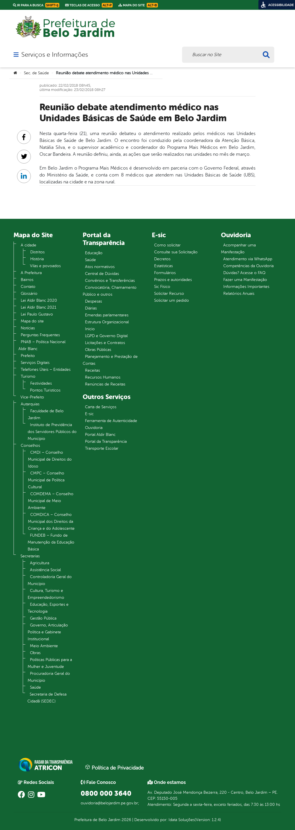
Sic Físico (162, 286)
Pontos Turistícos (45, 390)
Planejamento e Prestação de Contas (110, 360)
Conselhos (30, 445)
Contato (28, 286)
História (37, 259)
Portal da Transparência (106, 441)
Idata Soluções (182, 820)
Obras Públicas (98, 349)
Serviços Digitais (35, 362)
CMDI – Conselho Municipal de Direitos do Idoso (50, 459)
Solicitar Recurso (169, 293)
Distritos (37, 252)
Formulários (165, 273)
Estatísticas (163, 266)
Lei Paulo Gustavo (37, 314)
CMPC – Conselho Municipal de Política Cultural (46, 480)
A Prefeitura (31, 273)
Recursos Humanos (102, 377)
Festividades (41, 383)
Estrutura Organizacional (107, 322)
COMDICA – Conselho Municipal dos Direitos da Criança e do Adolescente (51, 521)
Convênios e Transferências (110, 280)
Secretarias (30, 556)
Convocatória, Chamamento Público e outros (110, 291)
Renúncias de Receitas (105, 384)
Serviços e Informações (54, 54)
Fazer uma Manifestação (245, 280)
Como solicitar (167, 245)
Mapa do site (32, 321)
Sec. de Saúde (36, 73)
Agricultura (39, 563)
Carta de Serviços (100, 407)
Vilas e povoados (45, 266)
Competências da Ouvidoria (248, 266)
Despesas (93, 301)
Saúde (35, 687)
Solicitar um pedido (171, 300)
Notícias (28, 328)
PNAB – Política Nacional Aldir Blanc (41, 345)
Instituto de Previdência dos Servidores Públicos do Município (52, 432)
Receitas (92, 370)
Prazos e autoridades (173, 280)
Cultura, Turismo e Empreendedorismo (46, 594)
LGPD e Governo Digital (106, 336)
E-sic (89, 414)
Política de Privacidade (114, 767)
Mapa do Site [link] (138, 5)
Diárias (91, 308)
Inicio (90, 329)
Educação (94, 253)
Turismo (28, 376)
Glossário (29, 293)
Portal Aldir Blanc (100, 434)
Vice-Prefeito (32, 397)
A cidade (28, 245)
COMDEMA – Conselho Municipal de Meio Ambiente (50, 501)
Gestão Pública (43, 618)
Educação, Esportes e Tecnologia (48, 608)
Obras (35, 653)
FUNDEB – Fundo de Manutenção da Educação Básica (51, 542)
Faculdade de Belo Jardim (46, 414)
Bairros (27, 280)
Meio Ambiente (44, 646)
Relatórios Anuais (238, 293)
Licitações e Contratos (105, 343)
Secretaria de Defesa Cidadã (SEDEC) (47, 697)
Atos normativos (100, 267)
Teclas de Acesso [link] (89, 5)
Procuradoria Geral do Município (49, 677)
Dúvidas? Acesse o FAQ (244, 273)
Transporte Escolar (101, 448)
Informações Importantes (246, 286)
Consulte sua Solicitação (176, 252)
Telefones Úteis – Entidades (46, 369)
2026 (125, 820)
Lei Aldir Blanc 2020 (39, 300)
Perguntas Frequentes (40, 335)
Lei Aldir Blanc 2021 (38, 307)
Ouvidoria (94, 428)
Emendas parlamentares (106, 315)
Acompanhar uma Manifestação (238, 248)
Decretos (162, 259)
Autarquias (30, 404)
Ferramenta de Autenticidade (111, 421)
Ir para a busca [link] (36, 5)
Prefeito (28, 356)
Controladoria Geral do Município (50, 580)
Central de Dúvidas (102, 273)
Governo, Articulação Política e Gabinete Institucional (48, 632)
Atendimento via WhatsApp (247, 259)
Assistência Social (45, 570)
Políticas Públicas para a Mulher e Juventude (50, 663)
